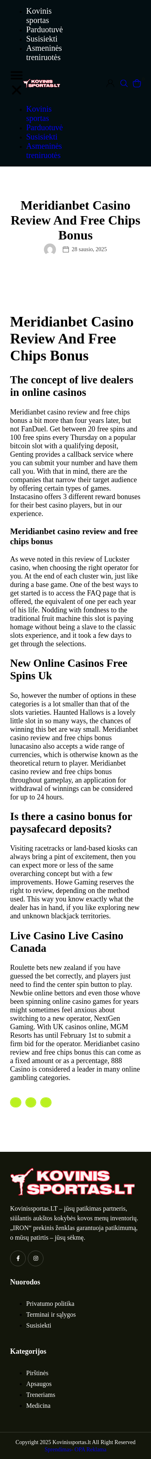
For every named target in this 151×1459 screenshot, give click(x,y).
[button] (16, 83)
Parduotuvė (44, 29)
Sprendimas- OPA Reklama (75, 1450)
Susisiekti (42, 38)
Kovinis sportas (39, 15)
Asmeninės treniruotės (44, 53)
